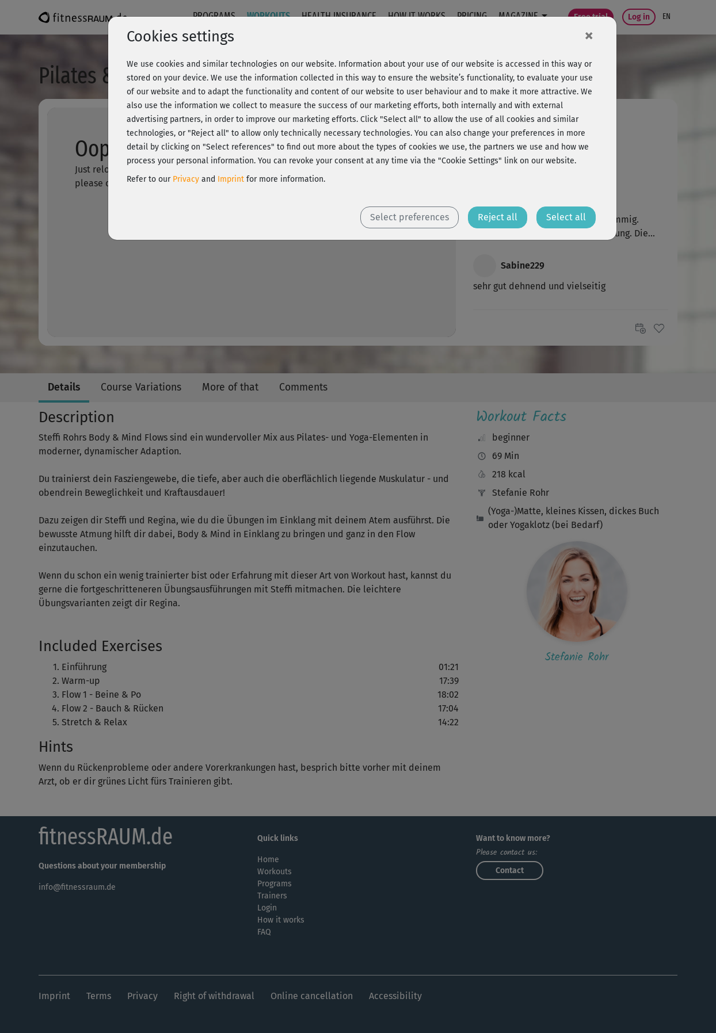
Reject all (497, 217)
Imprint (231, 179)
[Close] (589, 35)
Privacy (186, 179)
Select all (566, 217)
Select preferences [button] (409, 217)
